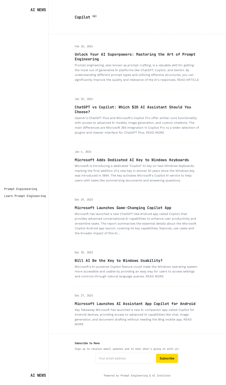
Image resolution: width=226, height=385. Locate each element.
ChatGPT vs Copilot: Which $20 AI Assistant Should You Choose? (133, 109)
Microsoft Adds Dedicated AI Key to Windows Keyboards (132, 159)
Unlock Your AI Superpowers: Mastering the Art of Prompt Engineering (135, 56)
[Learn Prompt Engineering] (25, 196)
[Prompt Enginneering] (20, 189)
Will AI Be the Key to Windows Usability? (118, 260)
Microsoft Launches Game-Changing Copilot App (123, 207)
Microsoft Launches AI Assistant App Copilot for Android (135, 303)
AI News (38, 9)
